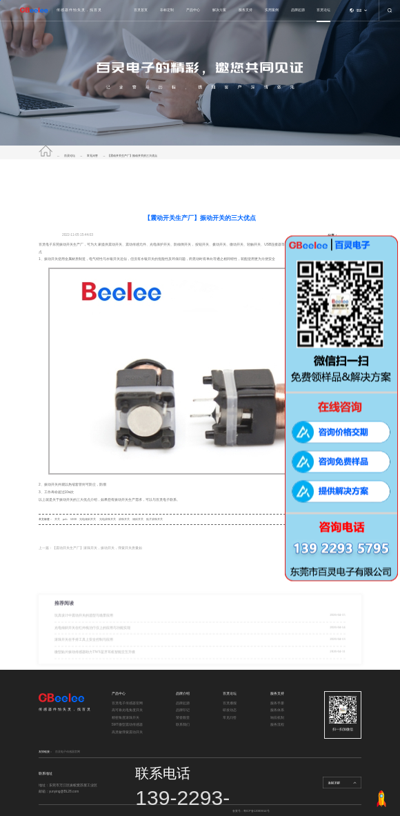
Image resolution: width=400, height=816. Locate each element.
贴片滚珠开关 (154, 519)
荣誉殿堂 (183, 717)
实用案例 (272, 10)
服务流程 (277, 724)
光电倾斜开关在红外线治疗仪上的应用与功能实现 (92, 646)
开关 (57, 519)
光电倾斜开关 (87, 519)
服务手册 (277, 703)
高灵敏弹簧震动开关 (127, 732)
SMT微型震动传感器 (127, 724)
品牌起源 (298, 10)
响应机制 (277, 717)
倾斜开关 (137, 519)
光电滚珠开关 (107, 519)
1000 (73, 519)
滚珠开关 (124, 519)
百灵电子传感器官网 (127, 703)
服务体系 (277, 710)
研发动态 (230, 710)
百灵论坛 (323, 10)
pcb (65, 519)
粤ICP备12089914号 (256, 811)
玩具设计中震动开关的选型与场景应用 (83, 634)
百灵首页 (141, 10)
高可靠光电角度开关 (127, 710)
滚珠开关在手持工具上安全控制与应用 (83, 658)
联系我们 (183, 724)
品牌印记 (183, 710)
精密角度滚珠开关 (125, 717)
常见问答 (92, 155)
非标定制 (167, 10)
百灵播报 (230, 703)
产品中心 (193, 10)
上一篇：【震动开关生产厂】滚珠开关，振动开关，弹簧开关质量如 (90, 548)
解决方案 (219, 10)
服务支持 (245, 10)
